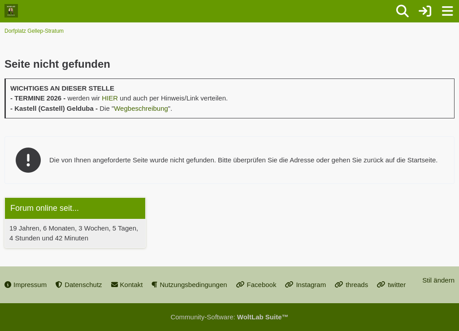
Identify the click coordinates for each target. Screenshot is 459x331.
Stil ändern (438, 280)
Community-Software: (229, 317)
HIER (110, 98)
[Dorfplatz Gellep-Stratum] (11, 11)
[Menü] (447, 11)
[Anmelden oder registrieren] (425, 11)
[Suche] (402, 11)
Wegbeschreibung (141, 108)
